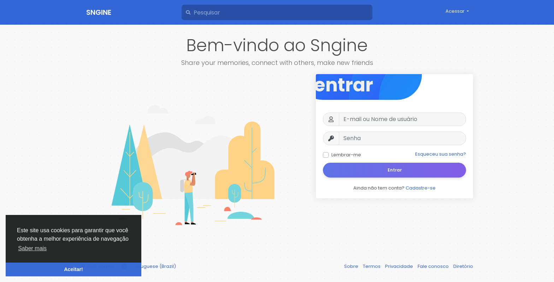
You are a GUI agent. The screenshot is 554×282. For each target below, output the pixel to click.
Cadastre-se (421, 188)
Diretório (463, 266)
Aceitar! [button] (73, 269)
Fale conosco (434, 266)
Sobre (351, 266)
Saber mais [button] (32, 248)
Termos (372, 266)
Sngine (98, 12)
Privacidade (399, 266)
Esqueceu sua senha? (440, 154)
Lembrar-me (346, 154)
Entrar (395, 170)
